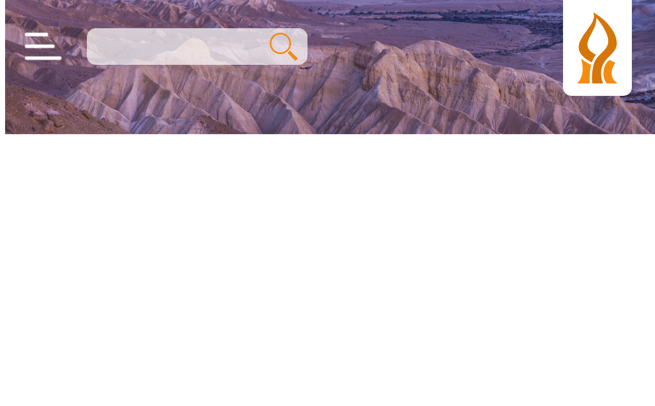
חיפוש (279, 47)
